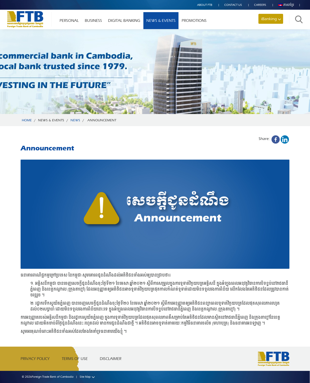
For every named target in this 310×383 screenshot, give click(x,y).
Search (299, 19)
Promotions (194, 20)
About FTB (204, 5)
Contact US (233, 5)
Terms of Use (75, 358)
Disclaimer (110, 358)
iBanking (269, 18)
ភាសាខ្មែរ (286, 5)
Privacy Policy (35, 358)
